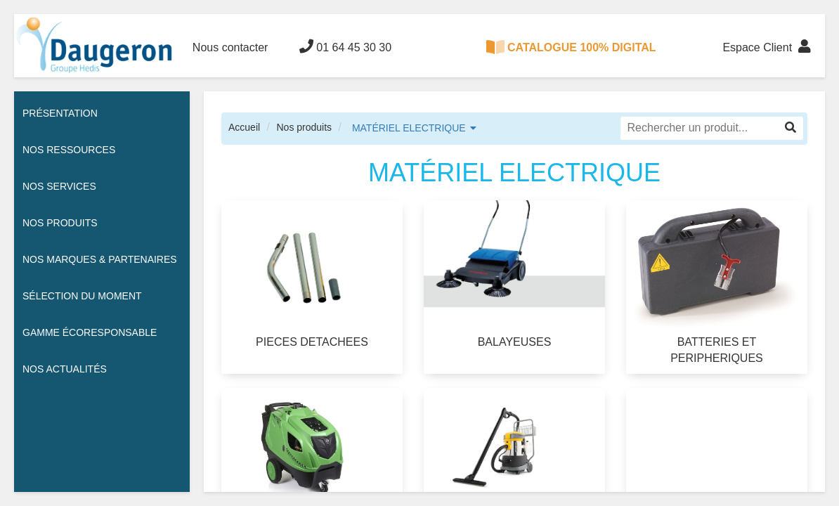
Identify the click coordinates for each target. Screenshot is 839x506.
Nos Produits (60, 222)
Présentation (60, 113)
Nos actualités (64, 369)
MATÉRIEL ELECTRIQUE (409, 128)
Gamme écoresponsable (89, 332)
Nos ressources (68, 149)
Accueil (244, 127)
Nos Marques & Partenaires (99, 259)
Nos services (59, 186)
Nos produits (304, 127)
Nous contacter (230, 47)
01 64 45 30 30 (345, 46)
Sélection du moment (82, 295)
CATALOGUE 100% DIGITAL (571, 47)
